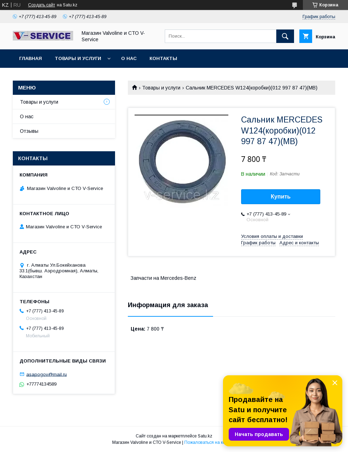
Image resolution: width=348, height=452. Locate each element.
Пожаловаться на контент (210, 442)
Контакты (163, 58)
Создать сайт (41, 4)
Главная (30, 58)
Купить (281, 197)
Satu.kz (205, 436)
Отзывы (29, 131)
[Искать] (285, 36)
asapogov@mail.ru (46, 374)
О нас (129, 58)
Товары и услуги (78, 58)
